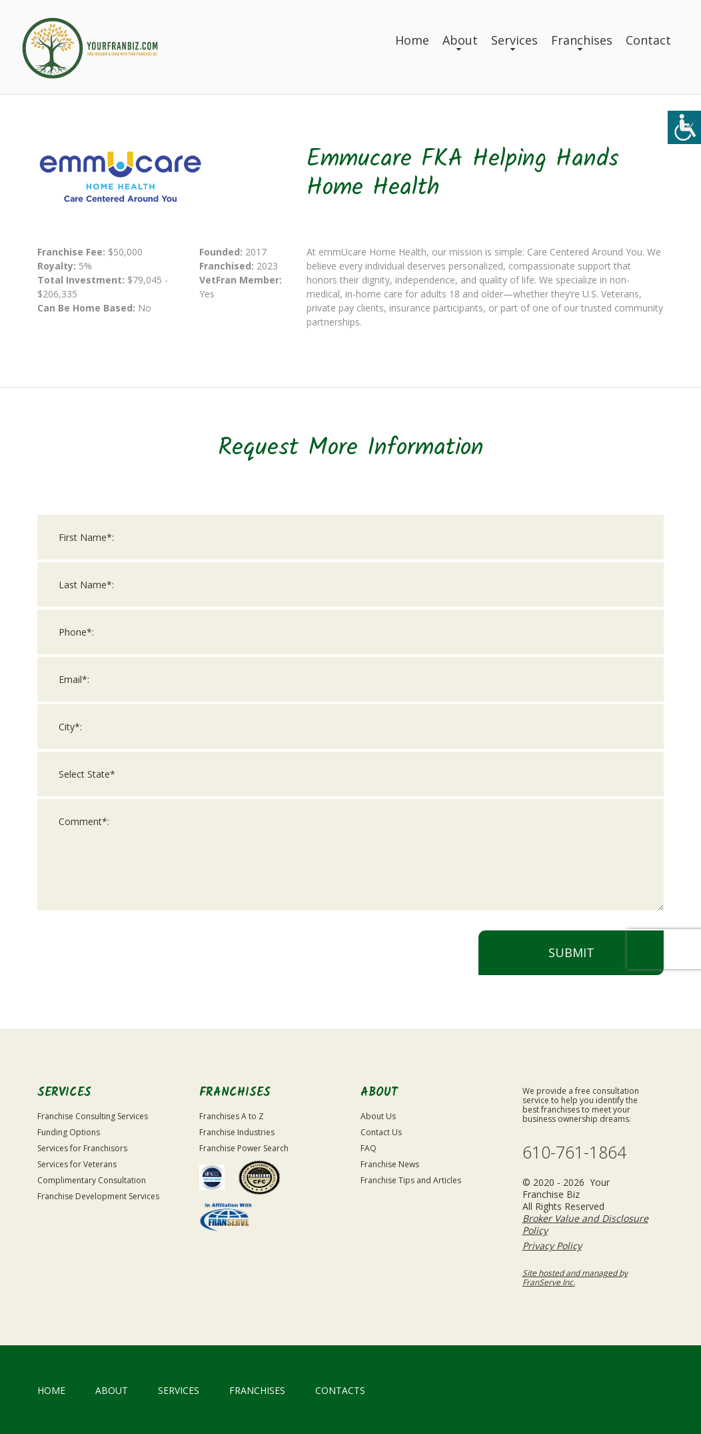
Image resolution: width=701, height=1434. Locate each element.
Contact (648, 40)
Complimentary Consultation (91, 1180)
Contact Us (381, 1132)
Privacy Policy (552, 1245)
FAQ (368, 1148)
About (460, 40)
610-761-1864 (574, 1152)
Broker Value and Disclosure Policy (585, 1224)
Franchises (581, 40)
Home (412, 40)
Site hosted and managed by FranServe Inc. (575, 1277)
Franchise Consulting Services (92, 1116)
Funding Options (68, 1132)
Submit (571, 957)
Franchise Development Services (98, 1196)
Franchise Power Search (244, 1148)
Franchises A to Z (231, 1116)
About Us (378, 1116)
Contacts (340, 1390)
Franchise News (389, 1164)
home (51, 1390)
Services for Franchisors (82, 1148)
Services (514, 40)
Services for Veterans (77, 1164)
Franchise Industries (237, 1132)
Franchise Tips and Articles (410, 1180)
